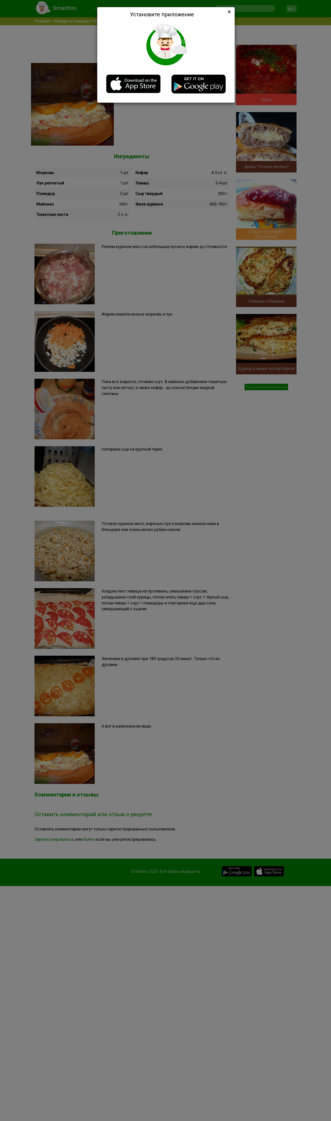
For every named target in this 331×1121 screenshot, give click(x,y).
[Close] (229, 11)
